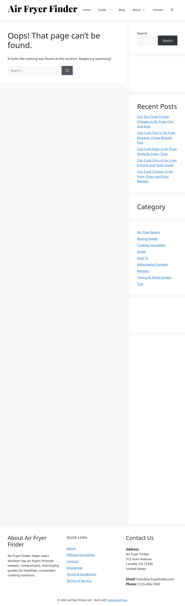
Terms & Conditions (81, 574)
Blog (122, 10)
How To (142, 258)
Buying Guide (147, 238)
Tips (140, 284)
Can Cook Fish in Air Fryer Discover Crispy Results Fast (156, 138)
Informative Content (152, 264)
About (140, 9)
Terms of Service (79, 580)
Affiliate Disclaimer (81, 555)
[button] (172, 9)
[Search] (67, 70)
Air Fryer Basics (148, 232)
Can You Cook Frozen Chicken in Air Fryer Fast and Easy (155, 121)
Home (87, 10)
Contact (158, 10)
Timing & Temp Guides (154, 277)
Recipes (143, 271)
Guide (106, 9)
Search (142, 33)
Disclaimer (75, 568)
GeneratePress (117, 600)
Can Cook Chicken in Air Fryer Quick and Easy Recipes (155, 176)
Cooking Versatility (151, 245)
